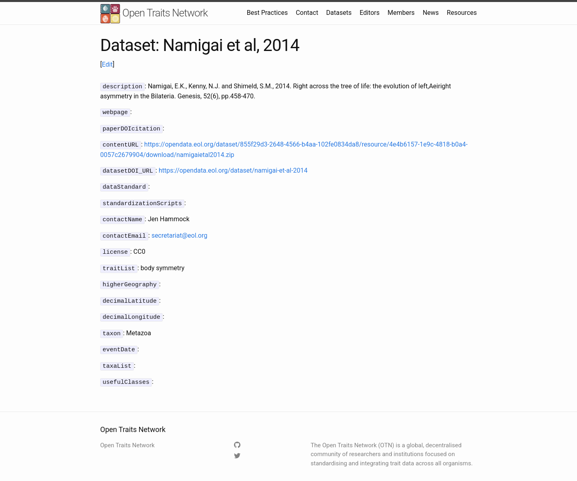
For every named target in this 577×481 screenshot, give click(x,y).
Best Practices (267, 12)
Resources (462, 12)
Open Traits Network (154, 14)
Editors (369, 12)
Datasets (338, 12)
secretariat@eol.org (179, 230)
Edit (107, 64)
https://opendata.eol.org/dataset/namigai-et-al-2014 (233, 168)
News (431, 12)
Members (401, 12)
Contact (307, 12)
